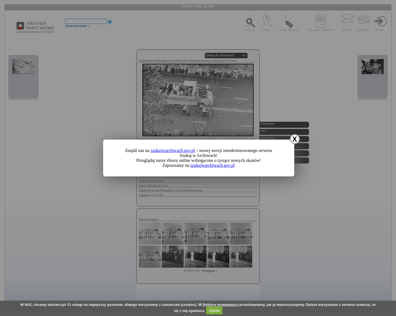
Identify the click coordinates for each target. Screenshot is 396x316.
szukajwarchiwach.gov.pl (172, 150)
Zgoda (214, 310)
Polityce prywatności (220, 305)
